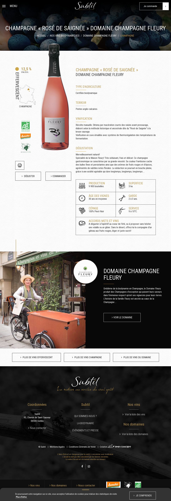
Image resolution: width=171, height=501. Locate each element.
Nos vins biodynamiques (64, 36)
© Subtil (42, 446)
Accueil (41, 36)
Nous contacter (38, 428)
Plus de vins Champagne (88, 357)
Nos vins (35, 485)
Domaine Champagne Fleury (100, 36)
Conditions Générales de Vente (82, 446)
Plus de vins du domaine (137, 357)
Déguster (29, 176)
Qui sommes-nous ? (85, 416)
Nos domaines (59, 485)
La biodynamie (85, 423)
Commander (59, 176)
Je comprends (143, 495)
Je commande (156, 6)
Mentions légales (57, 446)
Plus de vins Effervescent (37, 357)
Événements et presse (85, 430)
